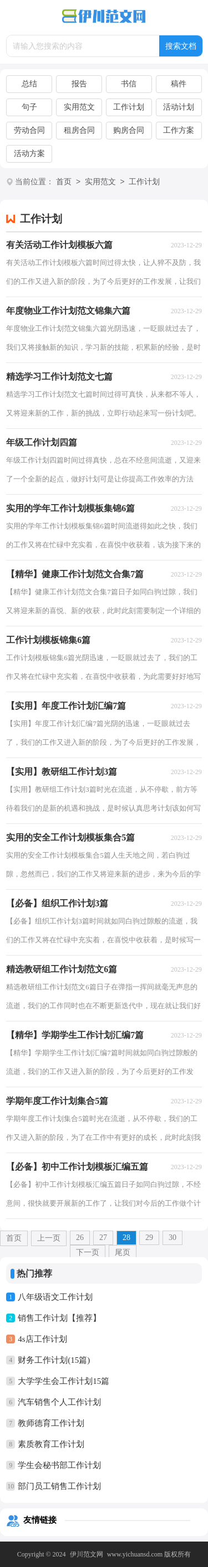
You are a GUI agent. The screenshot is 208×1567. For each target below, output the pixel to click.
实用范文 (79, 107)
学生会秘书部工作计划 (59, 1465)
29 (149, 1237)
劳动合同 (29, 130)
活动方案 (29, 153)
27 (103, 1237)
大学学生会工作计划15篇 (63, 1381)
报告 (79, 84)
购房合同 (128, 130)
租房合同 (79, 130)
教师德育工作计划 (51, 1423)
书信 (128, 84)
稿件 (178, 84)
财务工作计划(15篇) (54, 1360)
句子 (29, 107)
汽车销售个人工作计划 (59, 1402)
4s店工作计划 (42, 1339)
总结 (29, 84)
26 (80, 1237)
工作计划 (128, 107)
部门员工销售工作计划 (59, 1486)
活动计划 (178, 107)
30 (172, 1237)
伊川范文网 (86, 1554)
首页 (64, 182)
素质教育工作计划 (51, 1444)
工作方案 (178, 130)
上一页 (48, 1238)
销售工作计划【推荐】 (59, 1318)
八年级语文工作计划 (55, 1297)
